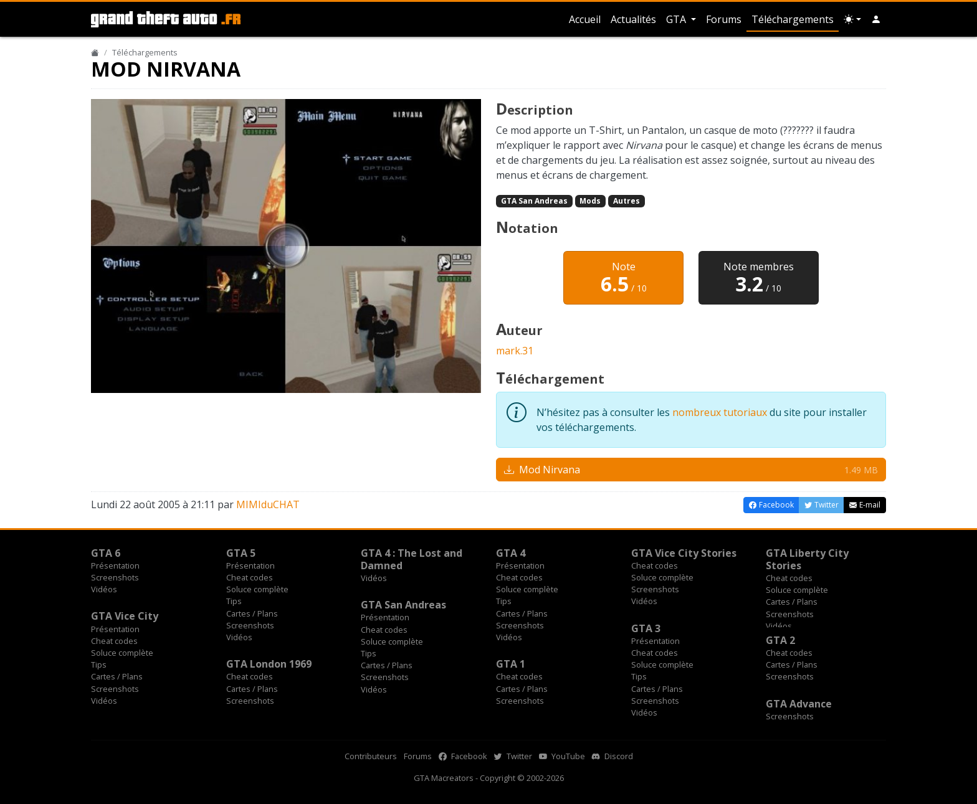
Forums (723, 19)
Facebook (463, 756)
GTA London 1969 (269, 664)
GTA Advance (799, 704)
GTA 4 (510, 553)
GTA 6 (105, 553)
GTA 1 (510, 664)
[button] (876, 19)
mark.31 (514, 350)
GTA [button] (677, 19)
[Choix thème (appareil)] (852, 19)
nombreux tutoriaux (719, 412)
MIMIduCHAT (268, 504)
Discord (612, 756)
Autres (626, 201)
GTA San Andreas (534, 201)
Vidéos (104, 589)
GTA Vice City (124, 616)
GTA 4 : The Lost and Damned (411, 559)
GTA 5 (240, 553)
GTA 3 (645, 628)
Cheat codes (249, 577)
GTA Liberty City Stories (807, 559)
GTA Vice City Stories (683, 553)
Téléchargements (792, 19)
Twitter (513, 756)
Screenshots (115, 577)
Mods (590, 201)
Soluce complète (257, 589)
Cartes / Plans (252, 613)
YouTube (562, 756)
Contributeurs (371, 756)
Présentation (115, 565)
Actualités (633, 19)
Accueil (585, 19)
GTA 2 (780, 640)
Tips (234, 601)
